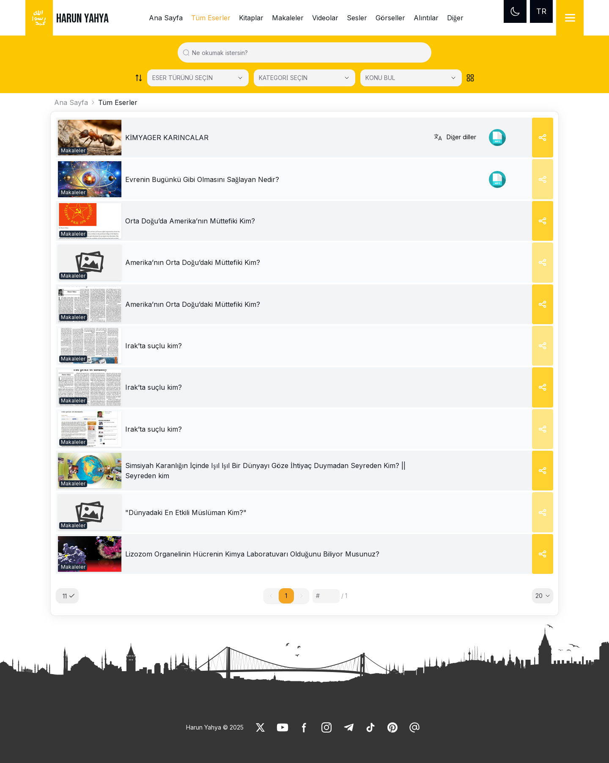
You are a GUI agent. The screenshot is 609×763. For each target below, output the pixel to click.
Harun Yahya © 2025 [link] (215, 727)
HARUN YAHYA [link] (82, 18)
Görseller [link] (390, 18)
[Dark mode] (515, 11)
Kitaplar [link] (251, 18)
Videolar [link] (325, 18)
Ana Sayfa (71, 102)
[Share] (542, 137)
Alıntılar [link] (426, 18)
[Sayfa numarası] (326, 596)
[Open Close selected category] (347, 78)
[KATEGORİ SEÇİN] (304, 78)
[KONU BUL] (411, 78)
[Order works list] (138, 77)
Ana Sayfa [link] (166, 18)
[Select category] (198, 77)
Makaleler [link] (288, 18)
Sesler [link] (357, 18)
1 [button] (286, 595)
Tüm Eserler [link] (210, 18)
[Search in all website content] (307, 52)
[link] (89, 137)
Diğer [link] (455, 18)
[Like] (260, 727)
